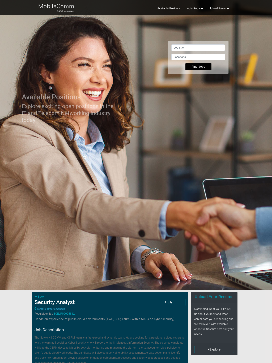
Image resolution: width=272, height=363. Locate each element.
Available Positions (169, 8)
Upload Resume (219, 8)
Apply (168, 302)
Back (39, 296)
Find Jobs (198, 66)
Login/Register (195, 8)
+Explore (214, 349)
